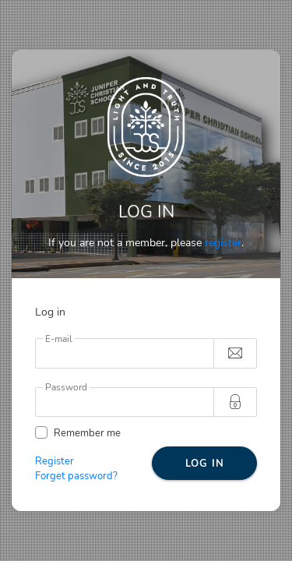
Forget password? (76, 476)
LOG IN (204, 464)
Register (54, 461)
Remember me (87, 433)
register (223, 242)
